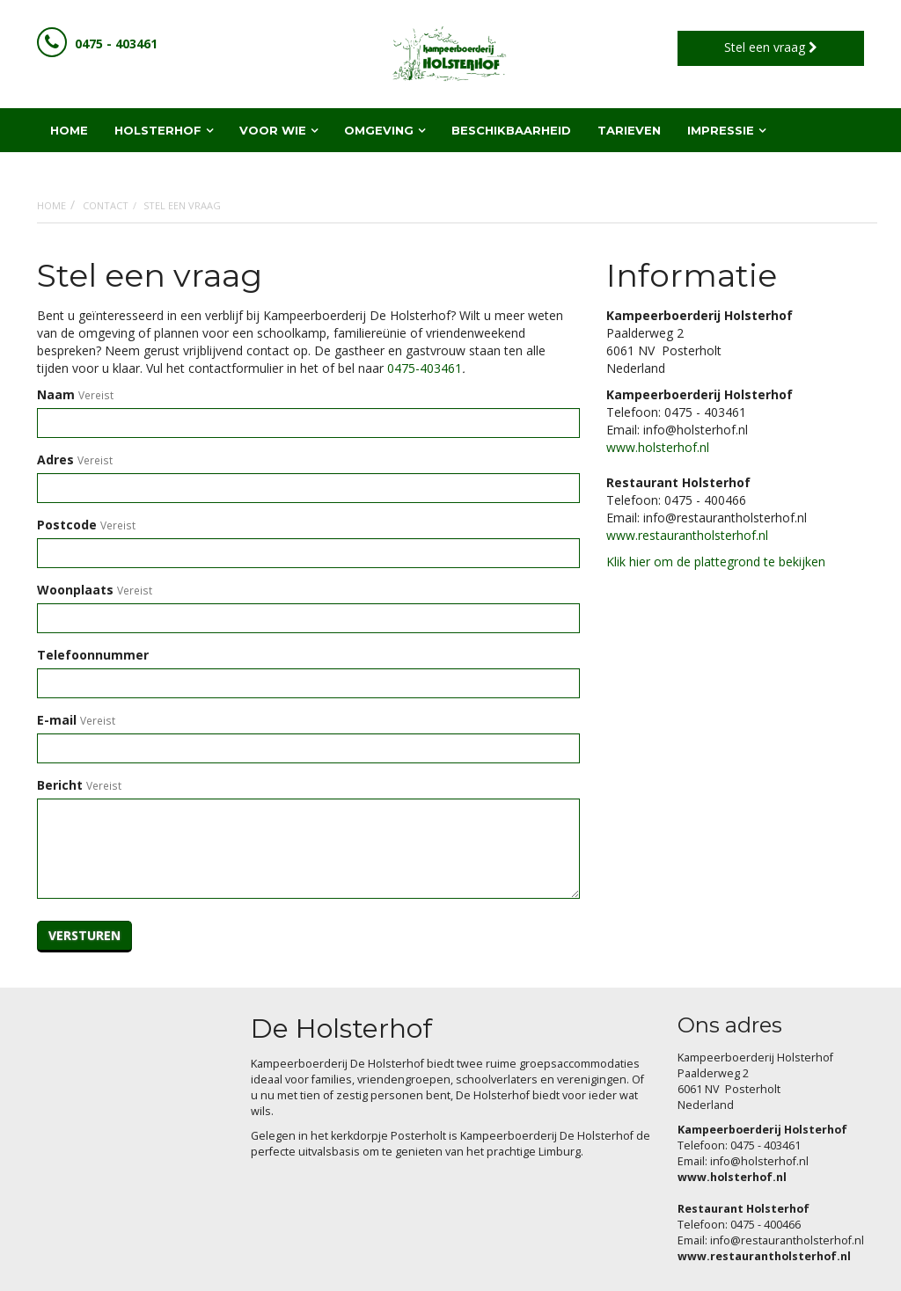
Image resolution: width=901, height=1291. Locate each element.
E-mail (57, 719)
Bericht (60, 785)
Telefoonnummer (93, 654)
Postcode (67, 524)
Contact (105, 205)
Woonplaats (75, 589)
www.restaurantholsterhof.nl (687, 535)
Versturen (84, 935)
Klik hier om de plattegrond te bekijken (715, 561)
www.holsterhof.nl (657, 447)
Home (51, 205)
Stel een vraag (770, 47)
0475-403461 (424, 368)
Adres (55, 459)
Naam (56, 394)
